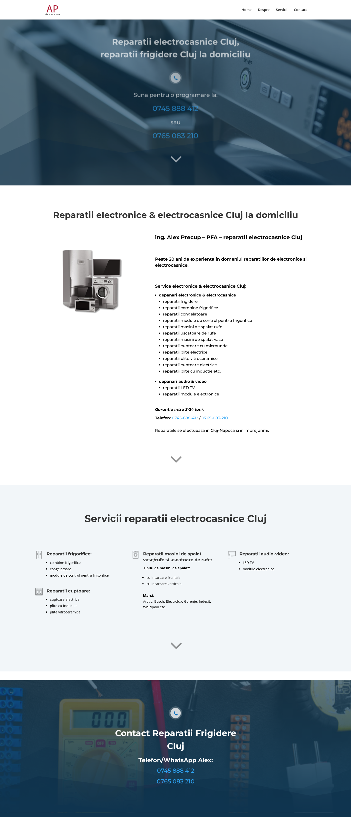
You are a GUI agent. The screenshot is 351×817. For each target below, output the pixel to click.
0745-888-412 (185, 418)
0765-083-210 (215, 418)
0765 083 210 (175, 129)
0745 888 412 (175, 102)
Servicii (282, 10)
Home (247, 10)
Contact (300, 10)
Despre (264, 10)
